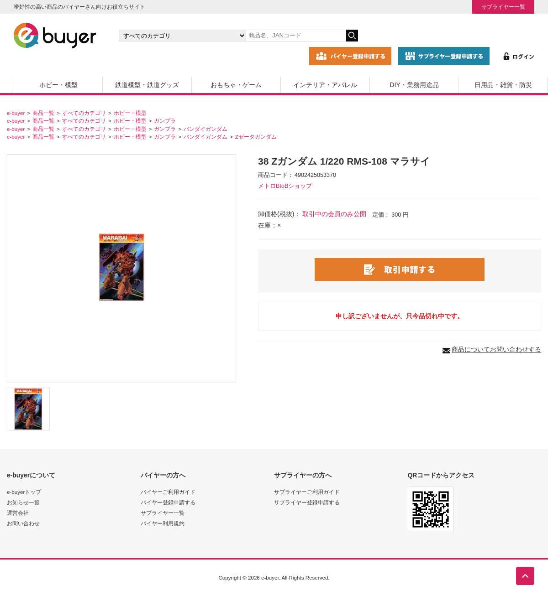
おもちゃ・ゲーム (236, 84)
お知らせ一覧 (23, 502)
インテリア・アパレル (325, 84)
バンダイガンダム (205, 129)
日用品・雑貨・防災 (503, 84)
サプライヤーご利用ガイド (307, 492)
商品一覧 (43, 113)
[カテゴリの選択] (182, 35)
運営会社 (18, 513)
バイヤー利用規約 (162, 523)
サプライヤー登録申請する (307, 502)
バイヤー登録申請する (168, 502)
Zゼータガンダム (256, 137)
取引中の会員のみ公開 (334, 214)
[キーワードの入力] (296, 35)
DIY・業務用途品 (414, 84)
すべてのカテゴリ (84, 113)
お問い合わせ (23, 523)
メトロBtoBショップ (285, 186)
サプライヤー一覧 (503, 7)
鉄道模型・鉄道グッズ (147, 84)
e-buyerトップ (24, 492)
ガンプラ (165, 121)
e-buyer (16, 113)
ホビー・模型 (58, 84)
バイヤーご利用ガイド (168, 492)
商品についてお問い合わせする (496, 349)
